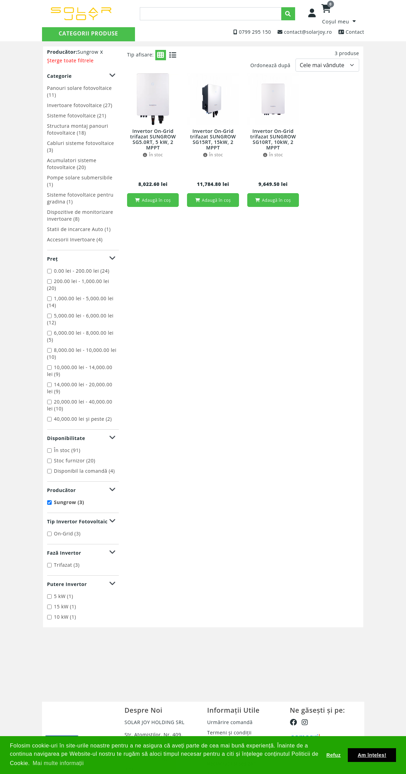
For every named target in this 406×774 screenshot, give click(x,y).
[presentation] (211, 13)
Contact (355, 32)
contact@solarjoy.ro (308, 32)
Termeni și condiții (229, 732)
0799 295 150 (255, 32)
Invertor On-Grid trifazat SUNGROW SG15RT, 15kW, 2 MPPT (213, 139)
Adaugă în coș (152, 200)
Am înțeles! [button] (372, 755)
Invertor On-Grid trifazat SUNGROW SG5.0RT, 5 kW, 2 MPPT (153, 139)
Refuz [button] (333, 755)
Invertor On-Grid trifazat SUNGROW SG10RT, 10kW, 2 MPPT (273, 139)
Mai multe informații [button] (58, 763)
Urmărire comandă (230, 722)
